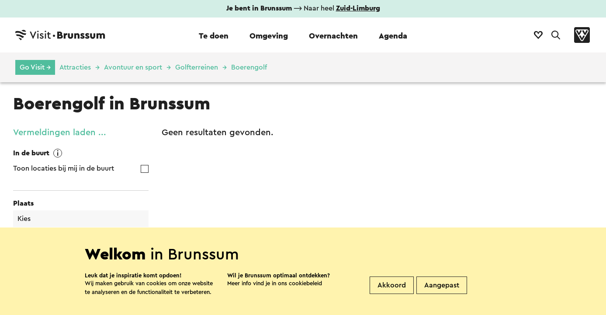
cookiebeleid (305, 293)
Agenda (393, 36)
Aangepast (441, 294)
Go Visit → (35, 67)
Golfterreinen (196, 67)
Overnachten (333, 36)
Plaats (23, 203)
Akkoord (391, 294)
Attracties (75, 67)
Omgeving (268, 36)
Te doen (214, 36)
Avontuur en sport (133, 67)
